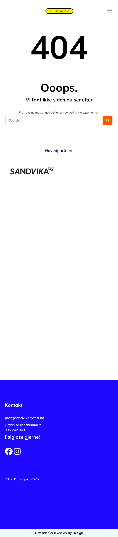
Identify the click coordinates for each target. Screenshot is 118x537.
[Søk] (107, 120)
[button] (109, 11)
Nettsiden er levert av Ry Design (59, 533)
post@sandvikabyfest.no (24, 418)
